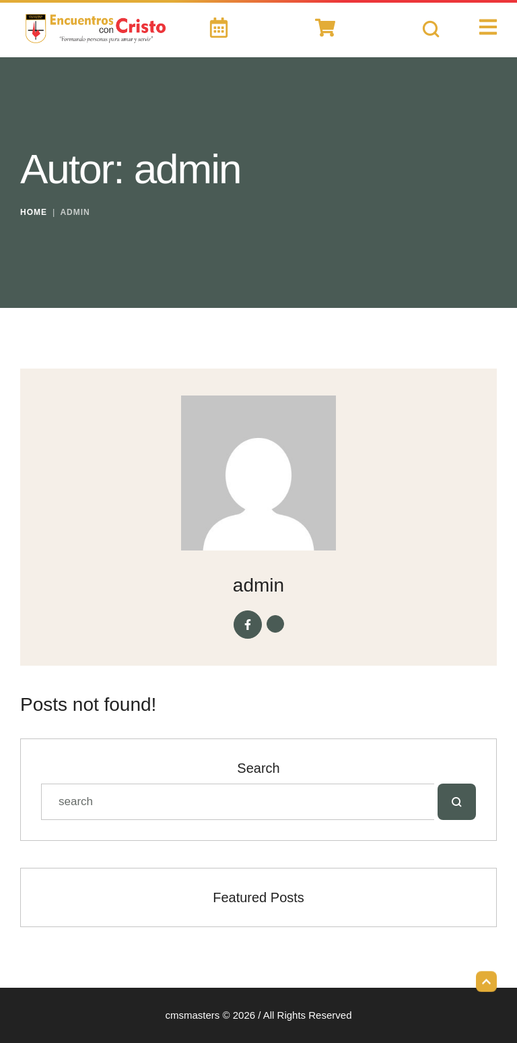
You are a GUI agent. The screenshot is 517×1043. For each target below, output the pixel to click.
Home (33, 212)
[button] (486, 978)
